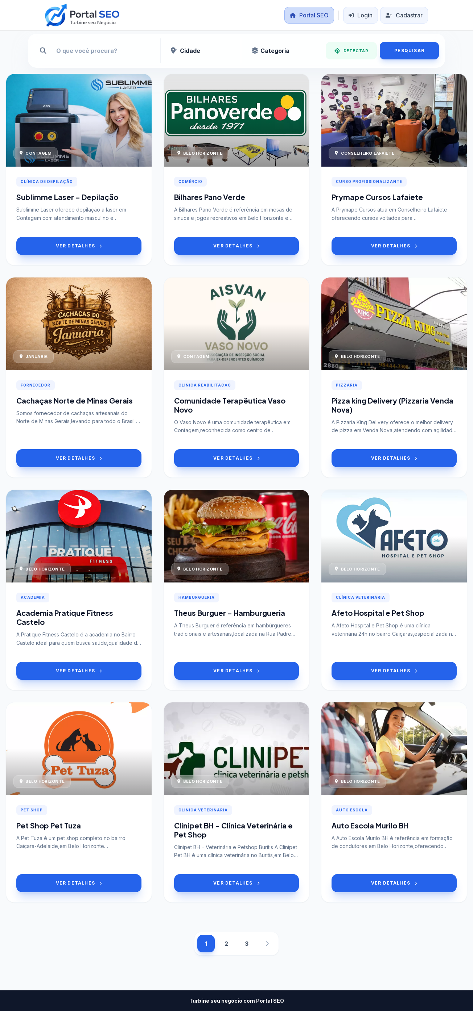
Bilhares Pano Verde (209, 196)
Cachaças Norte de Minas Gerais (74, 400)
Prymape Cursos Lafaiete (377, 196)
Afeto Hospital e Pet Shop (378, 612)
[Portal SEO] (82, 15)
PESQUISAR (409, 50)
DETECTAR (351, 51)
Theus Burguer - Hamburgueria (229, 612)
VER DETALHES (79, 245)
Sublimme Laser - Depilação (67, 196)
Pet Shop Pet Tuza (48, 825)
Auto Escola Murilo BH (370, 825)
